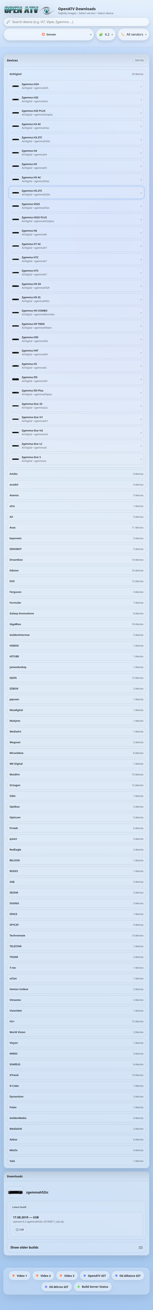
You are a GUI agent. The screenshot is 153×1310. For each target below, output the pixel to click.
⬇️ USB (20, 1229)
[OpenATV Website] (30, 10)
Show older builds (76, 1247)
